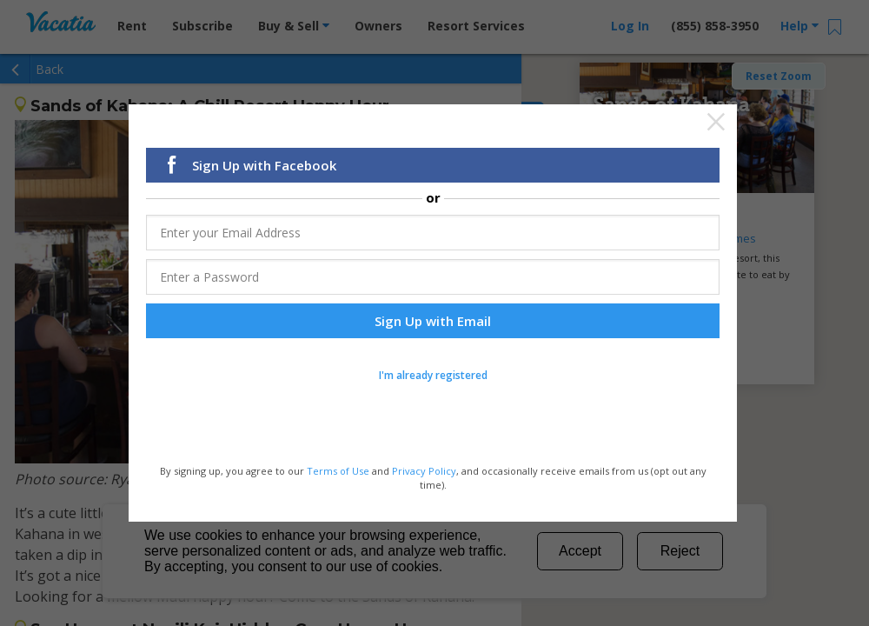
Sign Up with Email (433, 321)
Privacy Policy (424, 470)
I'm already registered (433, 375)
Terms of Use (338, 470)
